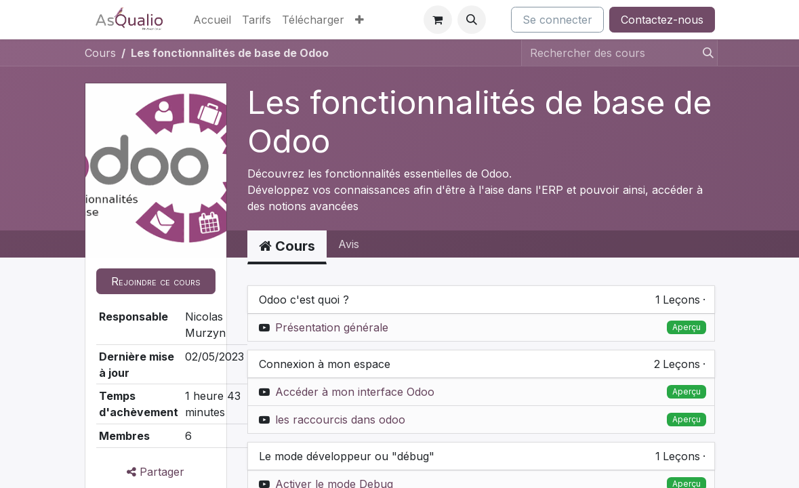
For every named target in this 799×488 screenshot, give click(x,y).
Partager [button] (155, 472)
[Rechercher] (704, 53)
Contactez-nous (662, 19)
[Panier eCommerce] (438, 19)
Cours (100, 53)
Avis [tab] (348, 244)
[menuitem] (212, 19)
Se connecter (557, 19)
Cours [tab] (287, 246)
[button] (471, 19)
